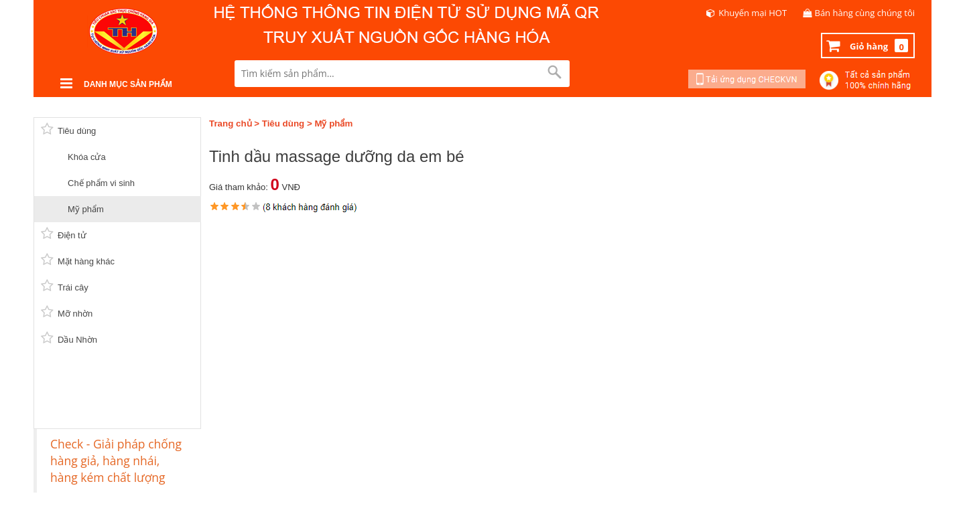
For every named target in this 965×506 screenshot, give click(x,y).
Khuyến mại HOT (752, 13)
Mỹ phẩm (333, 123)
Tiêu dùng (283, 123)
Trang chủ (230, 123)
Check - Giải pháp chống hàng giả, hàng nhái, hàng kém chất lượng (116, 460)
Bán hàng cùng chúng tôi (865, 13)
